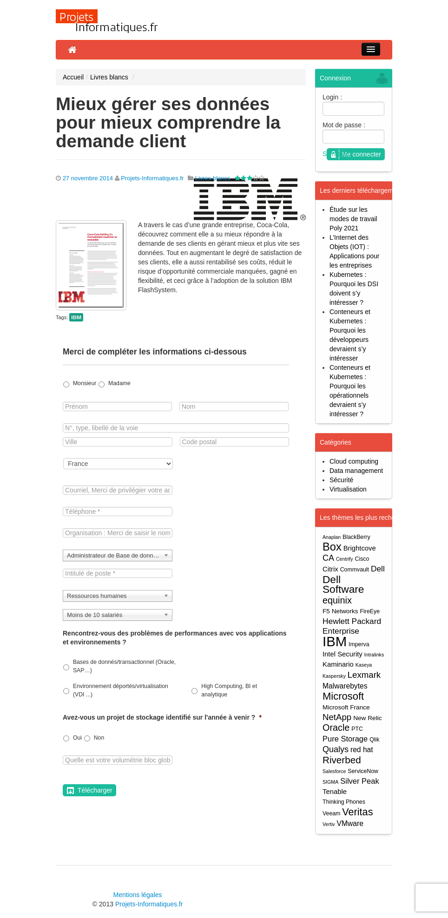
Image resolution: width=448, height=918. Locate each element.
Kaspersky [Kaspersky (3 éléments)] (334, 676)
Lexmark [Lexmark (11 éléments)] (364, 675)
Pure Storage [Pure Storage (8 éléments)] (345, 738)
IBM (76, 317)
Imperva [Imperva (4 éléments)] (359, 644)
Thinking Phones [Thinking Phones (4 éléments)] (344, 802)
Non (99, 737)
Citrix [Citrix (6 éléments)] (330, 569)
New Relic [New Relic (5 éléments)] (367, 718)
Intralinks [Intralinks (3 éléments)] (374, 654)
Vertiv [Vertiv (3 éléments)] (329, 824)
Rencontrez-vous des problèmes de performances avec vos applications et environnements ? (175, 637)
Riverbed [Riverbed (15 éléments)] (342, 760)
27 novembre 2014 (88, 178)
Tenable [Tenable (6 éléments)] (335, 791)
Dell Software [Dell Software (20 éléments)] (343, 584)
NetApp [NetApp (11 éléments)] (337, 717)
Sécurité (341, 480)
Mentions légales (137, 894)
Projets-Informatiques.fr (152, 178)
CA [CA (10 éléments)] (328, 558)
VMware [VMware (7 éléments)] (350, 823)
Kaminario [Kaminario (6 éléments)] (338, 664)
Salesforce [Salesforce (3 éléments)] (334, 771)
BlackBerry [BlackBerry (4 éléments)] (356, 537)
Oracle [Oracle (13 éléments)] (336, 728)
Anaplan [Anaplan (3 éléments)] (332, 537)
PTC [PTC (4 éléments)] (357, 729)
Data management (356, 470)
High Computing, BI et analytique (229, 690)
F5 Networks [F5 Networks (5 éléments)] (340, 611)
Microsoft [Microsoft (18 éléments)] (343, 696)
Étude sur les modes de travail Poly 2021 (353, 219)
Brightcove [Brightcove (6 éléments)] (359, 548)
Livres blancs (109, 77)
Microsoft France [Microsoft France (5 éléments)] (346, 707)
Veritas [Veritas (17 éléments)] (357, 812)
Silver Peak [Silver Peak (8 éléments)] (359, 781)
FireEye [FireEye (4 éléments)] (370, 611)
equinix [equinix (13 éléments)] (337, 600)
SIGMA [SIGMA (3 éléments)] (330, 782)
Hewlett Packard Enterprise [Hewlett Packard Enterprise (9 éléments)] (352, 626)
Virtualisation (348, 489)
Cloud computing (353, 461)
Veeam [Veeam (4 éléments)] (331, 813)
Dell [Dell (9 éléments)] (378, 568)
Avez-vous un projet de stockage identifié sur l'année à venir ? (162, 717)
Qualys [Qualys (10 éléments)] (336, 749)
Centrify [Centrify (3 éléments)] (344, 559)
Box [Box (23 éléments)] (332, 547)
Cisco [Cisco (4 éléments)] (362, 559)
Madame (119, 383)
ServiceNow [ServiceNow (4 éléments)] (363, 771)
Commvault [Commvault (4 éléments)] (354, 569)
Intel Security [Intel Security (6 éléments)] (342, 654)
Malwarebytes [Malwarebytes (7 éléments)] (345, 686)
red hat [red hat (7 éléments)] (361, 750)
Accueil (73, 77)
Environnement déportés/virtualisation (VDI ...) (120, 690)
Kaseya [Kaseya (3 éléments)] (364, 665)
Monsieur (84, 383)
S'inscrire (336, 153)
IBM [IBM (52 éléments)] (335, 641)
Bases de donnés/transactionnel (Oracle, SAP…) (124, 666)
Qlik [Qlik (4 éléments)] (374, 739)
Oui (77, 737)
